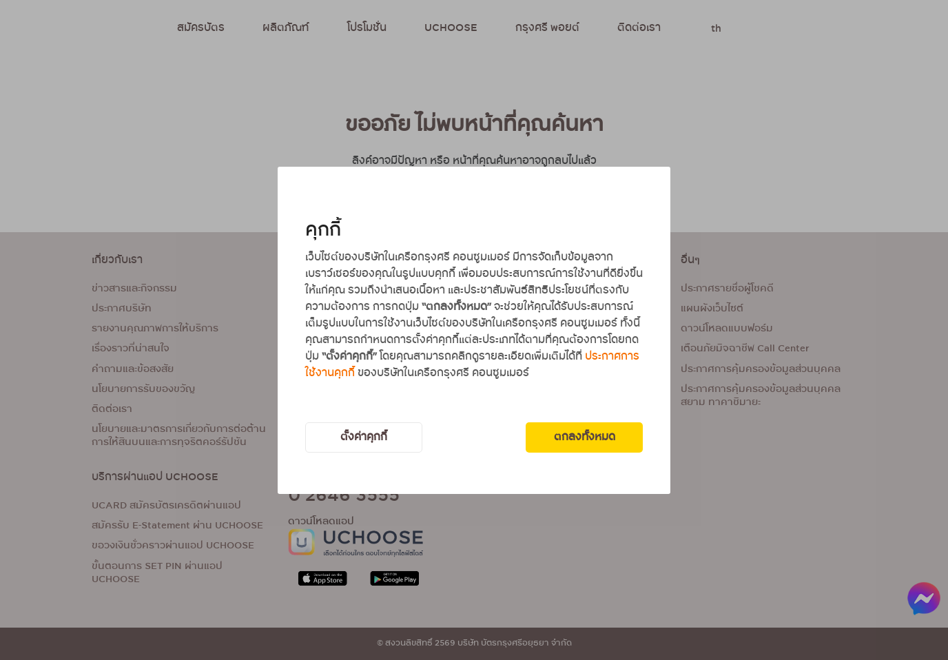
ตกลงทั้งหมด (584, 437)
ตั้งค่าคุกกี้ (363, 437)
